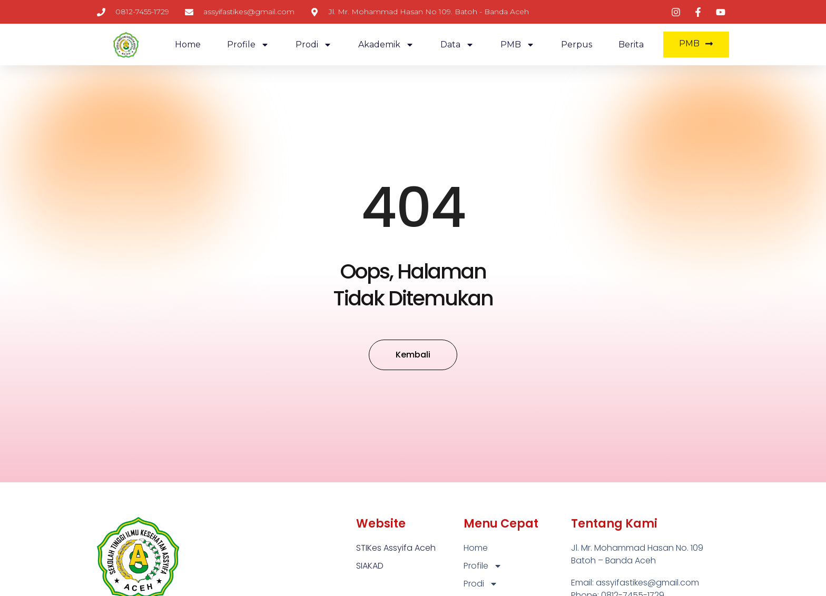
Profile (248, 44)
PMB (517, 44)
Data (457, 44)
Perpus (576, 44)
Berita (631, 44)
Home (188, 44)
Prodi (314, 44)
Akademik (386, 44)
